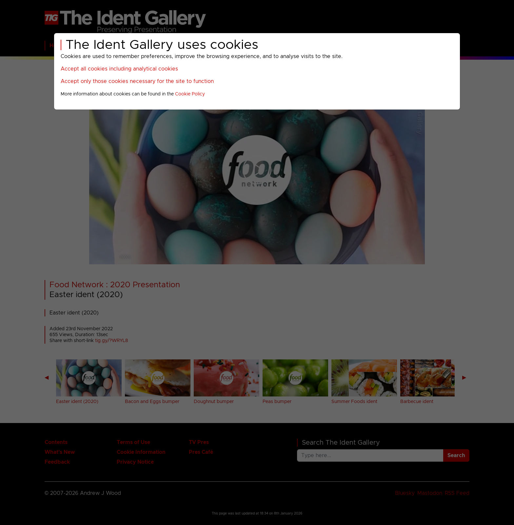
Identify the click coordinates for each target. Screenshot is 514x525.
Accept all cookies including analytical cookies (119, 68)
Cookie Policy (190, 94)
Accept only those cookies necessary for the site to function (137, 81)
